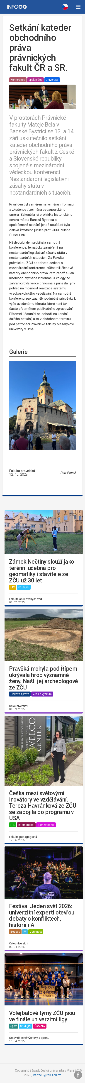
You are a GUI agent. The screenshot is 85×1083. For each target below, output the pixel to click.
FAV (12, 587)
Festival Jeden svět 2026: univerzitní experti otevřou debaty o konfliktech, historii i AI (41, 915)
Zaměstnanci (46, 824)
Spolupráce (35, 79)
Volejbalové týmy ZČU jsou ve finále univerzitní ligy (42, 1016)
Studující (23, 587)
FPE (12, 824)
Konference (18, 79)
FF (25, 931)
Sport (13, 1026)
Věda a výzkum (42, 694)
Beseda (15, 931)
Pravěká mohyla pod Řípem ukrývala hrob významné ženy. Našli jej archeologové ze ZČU (43, 678)
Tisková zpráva (19, 694)
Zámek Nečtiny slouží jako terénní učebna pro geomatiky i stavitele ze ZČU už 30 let (41, 571)
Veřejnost (36, 931)
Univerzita (52, 79)
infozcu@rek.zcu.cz (47, 1075)
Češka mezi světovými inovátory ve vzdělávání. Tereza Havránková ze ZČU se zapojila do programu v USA (42, 805)
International (26, 824)
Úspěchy (39, 1026)
